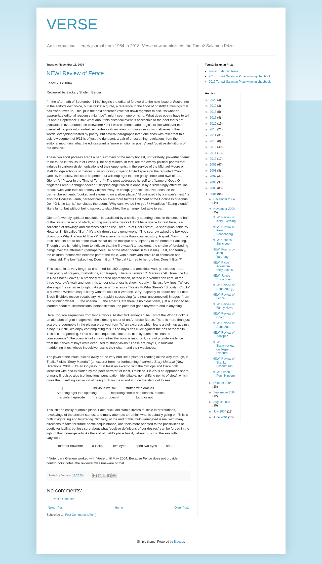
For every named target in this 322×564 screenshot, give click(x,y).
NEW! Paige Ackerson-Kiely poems (223, 266)
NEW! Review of (75, 73)
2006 (213, 182)
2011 (213, 153)
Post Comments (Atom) (80, 515)
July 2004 (220, 411)
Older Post (181, 507)
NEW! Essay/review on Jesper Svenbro (223, 347)
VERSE (72, 24)
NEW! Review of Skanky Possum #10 (223, 362)
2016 (213, 123)
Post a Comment (64, 499)
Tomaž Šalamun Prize (223, 71)
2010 (213, 159)
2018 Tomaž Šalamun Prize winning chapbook (240, 76)
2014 (213, 135)
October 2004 (222, 383)
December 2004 (224, 199)
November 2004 (224, 209)
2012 (213, 147)
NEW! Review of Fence (223, 296)
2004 (213, 194)
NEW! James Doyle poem (222, 277)
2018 (213, 112)
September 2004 (224, 392)
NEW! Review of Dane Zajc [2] (223, 286)
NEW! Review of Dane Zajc (223, 324)
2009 (213, 164)
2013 (213, 141)
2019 (213, 106)
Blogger (179, 541)
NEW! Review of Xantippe (223, 334)
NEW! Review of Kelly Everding (224, 219)
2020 (213, 100)
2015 (213, 129)
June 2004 (220, 417)
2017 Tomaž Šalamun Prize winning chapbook (240, 81)
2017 (213, 117)
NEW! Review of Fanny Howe (223, 306)
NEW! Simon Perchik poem (224, 373)
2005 (213, 188)
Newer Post (55, 507)
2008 (213, 170)
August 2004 (221, 402)
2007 (213, 176)
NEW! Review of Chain (223, 315)
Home (119, 507)
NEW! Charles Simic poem (222, 241)
